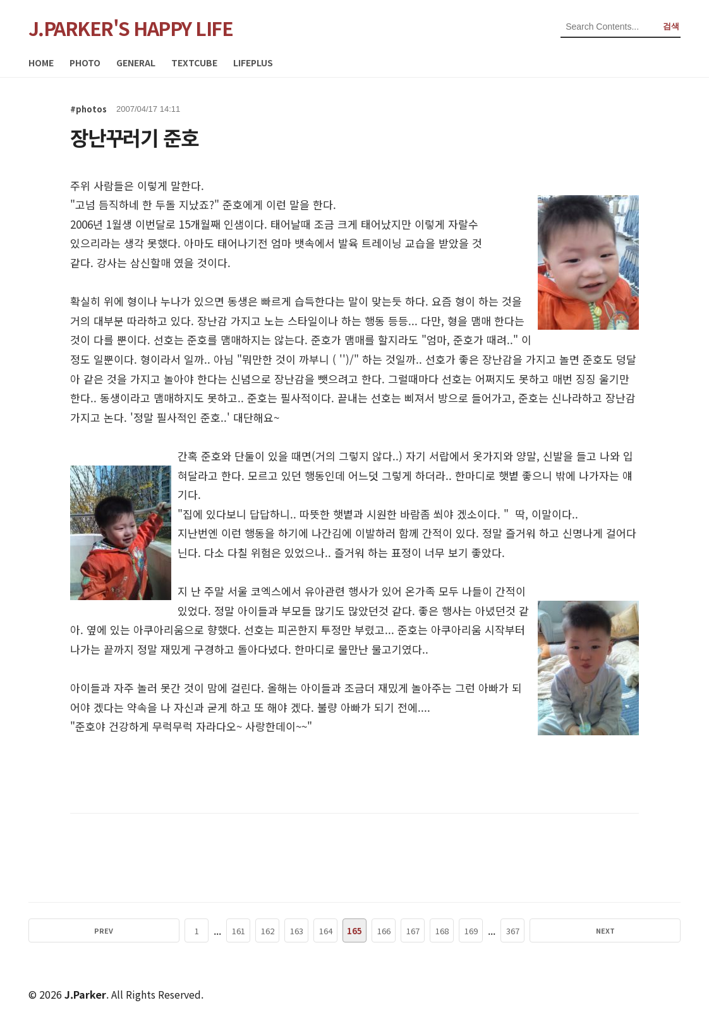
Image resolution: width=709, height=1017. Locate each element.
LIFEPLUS (253, 62)
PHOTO (85, 62)
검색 (671, 26)
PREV (159, 930)
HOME (41, 62)
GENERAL (135, 62)
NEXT (549, 930)
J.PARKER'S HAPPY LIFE (130, 28)
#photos (88, 109)
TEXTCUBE (194, 62)
